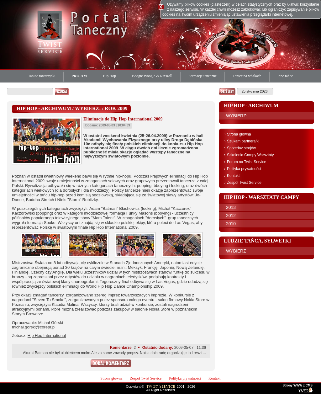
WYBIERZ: (236, 115)
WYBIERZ (236, 250)
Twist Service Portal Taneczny (51, 31)
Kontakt (233, 175)
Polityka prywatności (244, 169)
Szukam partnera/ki (243, 141)
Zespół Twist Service (244, 182)
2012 (231, 215)
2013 (231, 207)
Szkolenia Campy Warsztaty (250, 155)
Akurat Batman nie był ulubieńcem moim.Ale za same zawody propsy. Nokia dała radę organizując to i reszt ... (114, 353)
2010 (231, 223)
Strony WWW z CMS (297, 385)
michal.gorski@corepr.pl (33, 327)
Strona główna (239, 134)
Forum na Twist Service (246, 162)
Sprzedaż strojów (241, 148)
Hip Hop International (47, 335)
